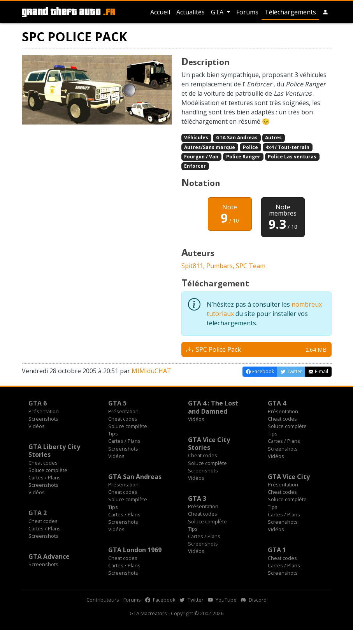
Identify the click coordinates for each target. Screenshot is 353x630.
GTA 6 (37, 403)
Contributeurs (102, 599)
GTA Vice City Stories (209, 443)
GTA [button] (218, 12)
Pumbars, (221, 265)
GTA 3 (197, 498)
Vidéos (36, 426)
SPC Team (250, 265)
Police (250, 147)
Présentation (43, 411)
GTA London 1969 (135, 550)
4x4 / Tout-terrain (287, 147)
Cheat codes (122, 418)
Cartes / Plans (124, 440)
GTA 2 (37, 513)
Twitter (192, 599)
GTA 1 (277, 550)
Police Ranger (243, 156)
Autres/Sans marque (209, 147)
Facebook (160, 599)
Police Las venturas (292, 156)
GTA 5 (117, 403)
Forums (247, 12)
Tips (113, 433)
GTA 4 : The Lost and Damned (213, 407)
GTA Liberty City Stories (54, 450)
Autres (273, 137)
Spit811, (193, 265)
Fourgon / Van (201, 156)
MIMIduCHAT (151, 371)
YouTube (222, 599)
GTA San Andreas (237, 137)
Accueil (160, 12)
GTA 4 (277, 403)
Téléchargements (290, 12)
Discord (254, 599)
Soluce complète (127, 426)
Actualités (190, 12)
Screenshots (43, 418)
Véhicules (196, 137)
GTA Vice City (289, 476)
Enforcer (195, 166)
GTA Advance (49, 556)
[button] (325, 12)
